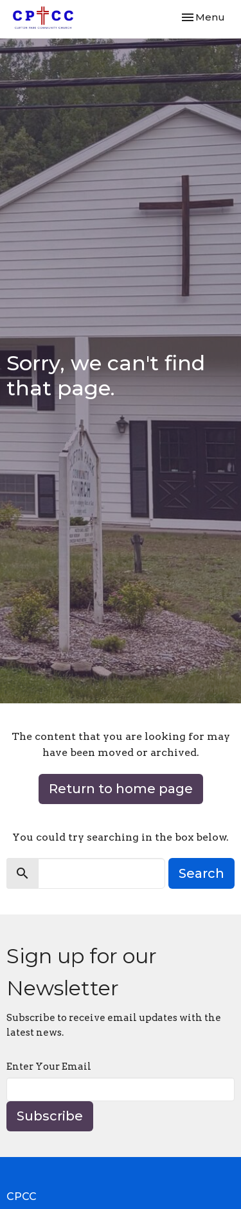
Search (201, 873)
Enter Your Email (48, 1066)
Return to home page (121, 788)
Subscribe (50, 1116)
